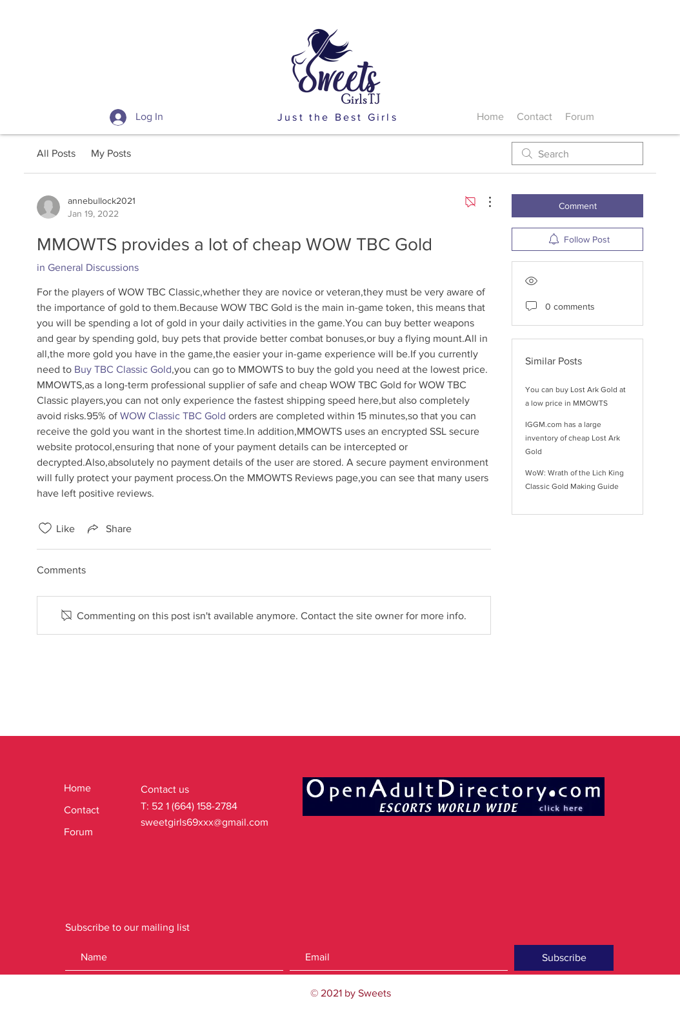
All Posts (56, 153)
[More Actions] (483, 202)
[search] (577, 153)
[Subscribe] (564, 958)
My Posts (111, 153)
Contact (81, 809)
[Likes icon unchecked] (45, 528)
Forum (78, 831)
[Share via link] (108, 528)
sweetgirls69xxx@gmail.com (204, 822)
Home (77, 787)
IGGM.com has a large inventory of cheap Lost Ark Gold (572, 438)
